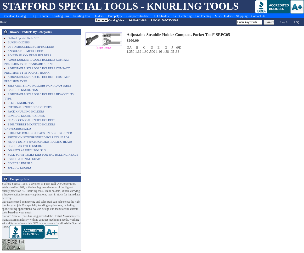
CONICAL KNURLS (20, 163)
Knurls (43, 16)
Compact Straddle (137, 16)
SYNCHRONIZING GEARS (24, 159)
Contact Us (258, 16)
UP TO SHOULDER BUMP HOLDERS (31, 46)
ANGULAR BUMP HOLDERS (26, 51)
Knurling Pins (60, 16)
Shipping (242, 16)
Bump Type (115, 16)
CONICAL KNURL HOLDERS (26, 116)
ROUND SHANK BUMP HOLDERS (29, 55)
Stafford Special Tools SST (23, 38)
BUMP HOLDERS (19, 42)
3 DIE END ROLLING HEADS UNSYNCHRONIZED (40, 133)
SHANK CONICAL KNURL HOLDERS (31, 120)
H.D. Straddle (161, 16)
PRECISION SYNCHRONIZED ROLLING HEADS (38, 137)
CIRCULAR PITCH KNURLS (25, 146)
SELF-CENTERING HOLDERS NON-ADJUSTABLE (39, 85)
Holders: (99, 16)
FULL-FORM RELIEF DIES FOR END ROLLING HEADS (43, 154)
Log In (284, 22)
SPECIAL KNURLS (19, 167)
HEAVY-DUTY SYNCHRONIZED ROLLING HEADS (40, 141)
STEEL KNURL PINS (21, 103)
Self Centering (182, 16)
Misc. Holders (224, 16)
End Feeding (203, 16)
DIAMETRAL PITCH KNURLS (27, 150)
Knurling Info (81, 16)
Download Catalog (14, 16)
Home (3, 22)
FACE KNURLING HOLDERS (26, 111)
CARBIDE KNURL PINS (23, 90)
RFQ (33, 16)
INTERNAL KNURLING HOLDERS (30, 107)
